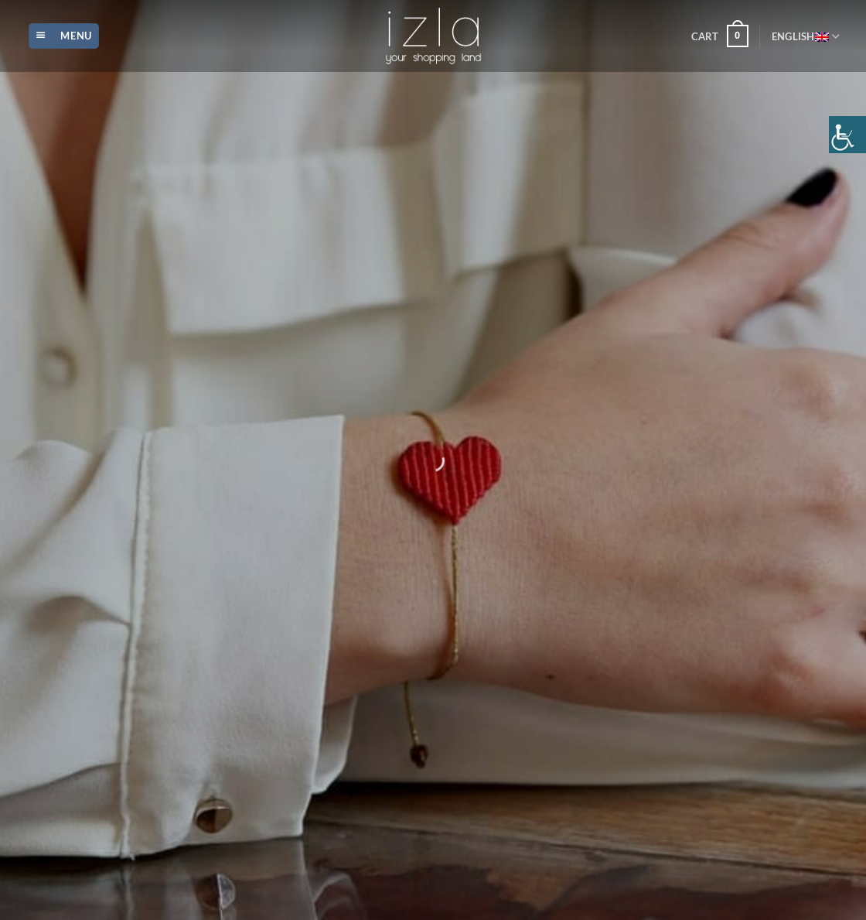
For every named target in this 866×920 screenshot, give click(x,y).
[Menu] (64, 36)
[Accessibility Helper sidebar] (847, 134)
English (805, 36)
